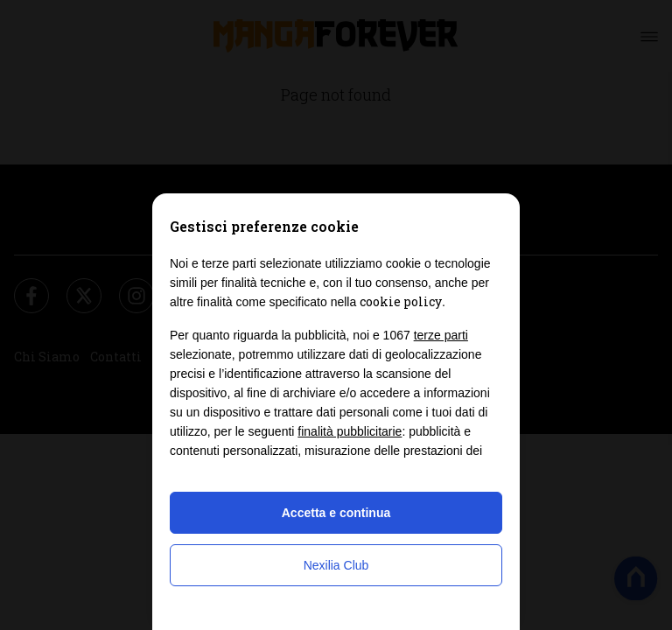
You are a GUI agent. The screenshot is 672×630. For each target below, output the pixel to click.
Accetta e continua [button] (336, 513)
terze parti (441, 335)
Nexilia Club (336, 565)
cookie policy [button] (401, 301)
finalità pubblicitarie (350, 431)
